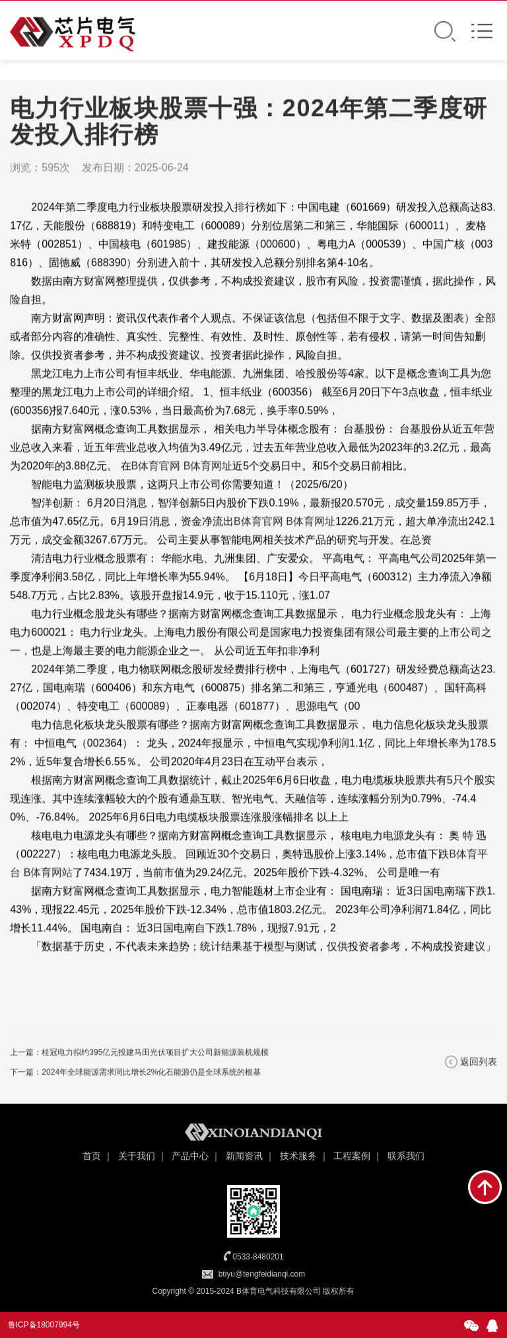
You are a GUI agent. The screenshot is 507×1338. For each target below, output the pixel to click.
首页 (92, 1156)
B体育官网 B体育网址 (182, 467)
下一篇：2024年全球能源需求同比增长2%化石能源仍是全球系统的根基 (135, 1073)
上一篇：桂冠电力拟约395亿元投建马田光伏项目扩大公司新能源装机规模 (139, 1053)
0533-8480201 (257, 1256)
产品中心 (190, 1156)
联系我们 (406, 1156)
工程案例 (351, 1156)
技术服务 (298, 1156)
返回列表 (478, 1062)
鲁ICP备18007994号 (44, 1324)
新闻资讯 (244, 1156)
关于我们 (136, 1156)
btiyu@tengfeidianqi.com (262, 1274)
